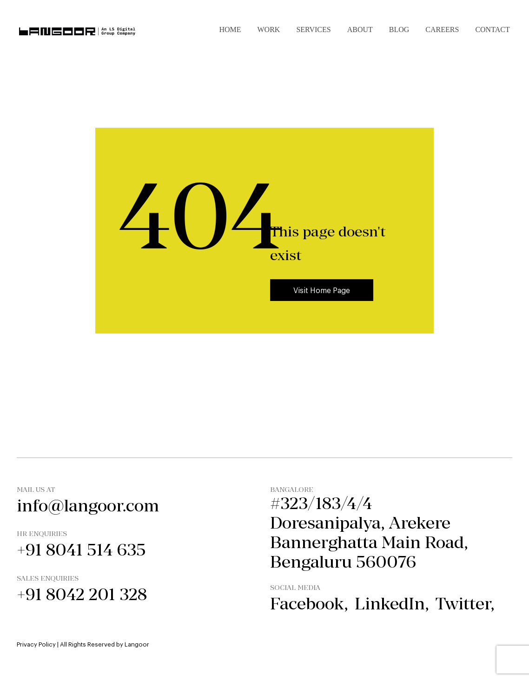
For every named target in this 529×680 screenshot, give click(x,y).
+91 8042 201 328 (82, 594)
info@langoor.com (88, 505)
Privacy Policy (36, 644)
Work (269, 29)
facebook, (309, 603)
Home (230, 29)
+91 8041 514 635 (81, 549)
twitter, (465, 603)
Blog (399, 29)
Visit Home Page (321, 290)
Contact (492, 29)
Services (313, 29)
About (360, 29)
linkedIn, (392, 603)
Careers (442, 29)
